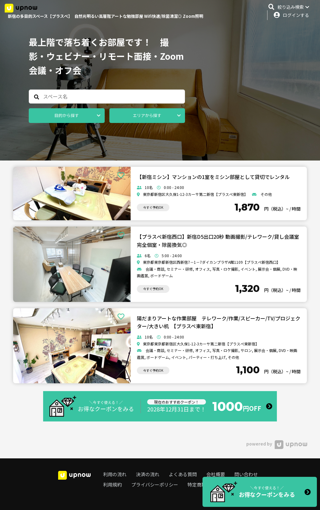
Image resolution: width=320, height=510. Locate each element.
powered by (276, 444)
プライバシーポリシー (154, 484)
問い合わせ (246, 474)
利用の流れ (115, 474)
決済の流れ (147, 474)
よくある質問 (183, 474)
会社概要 (215, 474)
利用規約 (112, 484)
